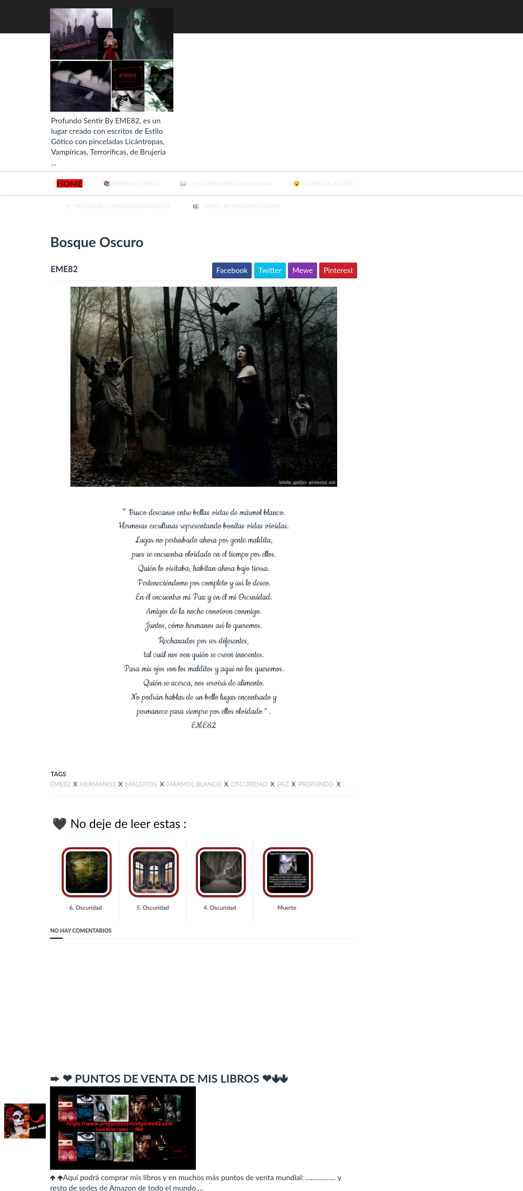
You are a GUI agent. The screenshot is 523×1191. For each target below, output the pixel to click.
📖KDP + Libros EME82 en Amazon (248, 171)
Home (48, 171)
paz (261, 773)
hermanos (76, 773)
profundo (294, 773)
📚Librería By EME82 (117, 171)
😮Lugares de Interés (382, 171)
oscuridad (228, 773)
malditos (120, 773)
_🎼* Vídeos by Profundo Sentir (286, 194)
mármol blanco (173, 773)
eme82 (39, 773)
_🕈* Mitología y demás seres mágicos (118, 194)
